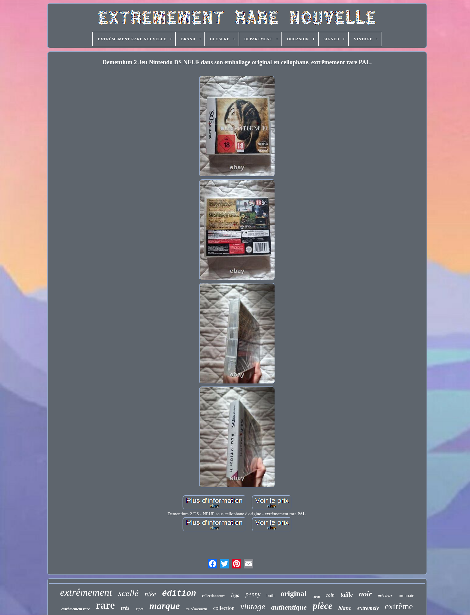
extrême (399, 606)
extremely (368, 608)
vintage (252, 606)
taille (347, 594)
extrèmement (196, 609)
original (294, 593)
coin (330, 595)
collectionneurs (213, 596)
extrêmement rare (75, 609)
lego (235, 595)
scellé (128, 593)
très (125, 608)
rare (105, 605)
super (139, 609)
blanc (344, 608)
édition (179, 593)
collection (223, 608)
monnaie (406, 595)
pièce (322, 606)
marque (164, 605)
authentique (289, 607)
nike (150, 594)
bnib (270, 595)
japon (316, 596)
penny (252, 594)
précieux (385, 595)
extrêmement (86, 592)
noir (365, 594)
